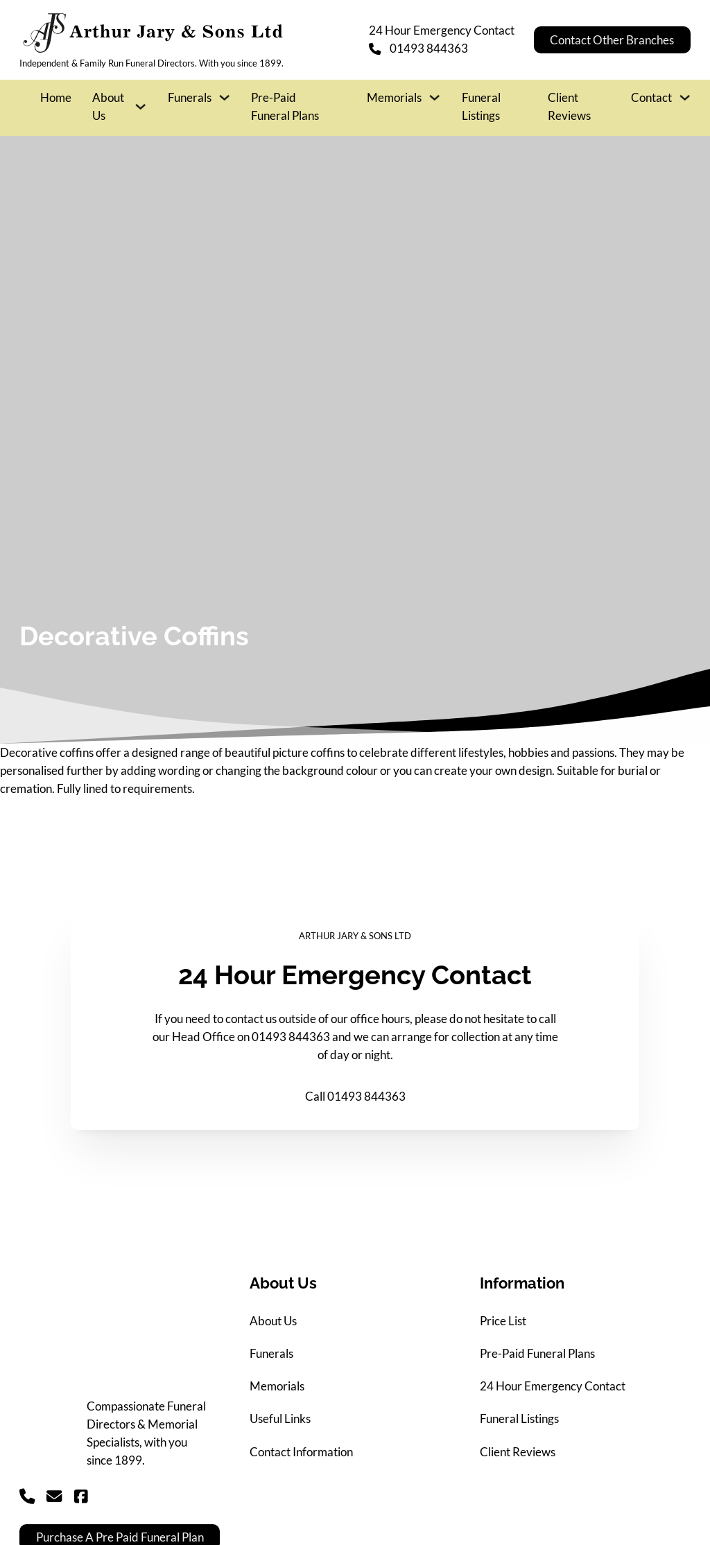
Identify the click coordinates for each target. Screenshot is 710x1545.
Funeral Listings (481, 106)
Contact (651, 97)
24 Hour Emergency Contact (552, 1386)
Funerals (189, 97)
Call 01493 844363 (355, 1096)
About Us (108, 106)
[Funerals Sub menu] (224, 97)
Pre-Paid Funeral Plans (285, 106)
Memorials (394, 97)
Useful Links (280, 1418)
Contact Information (301, 1451)
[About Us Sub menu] (140, 106)
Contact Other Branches (612, 40)
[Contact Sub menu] (685, 97)
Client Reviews (569, 106)
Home (55, 97)
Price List (503, 1320)
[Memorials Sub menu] (434, 97)
